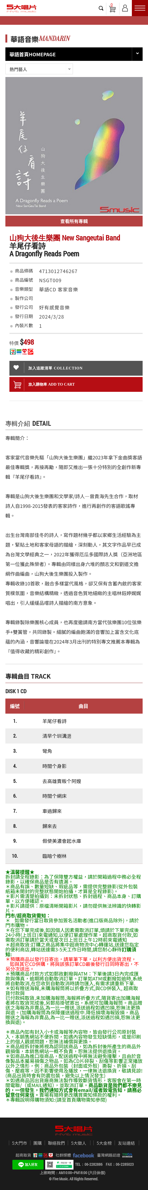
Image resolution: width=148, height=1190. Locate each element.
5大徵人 (78, 1143)
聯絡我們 (56, 1143)
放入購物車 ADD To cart (44, 385)
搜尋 (101, 8)
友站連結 (126, 1143)
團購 (37, 1143)
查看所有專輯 (74, 221)
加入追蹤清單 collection (48, 367)
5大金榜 (104, 1143)
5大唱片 (21, 8)
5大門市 (19, 1143)
